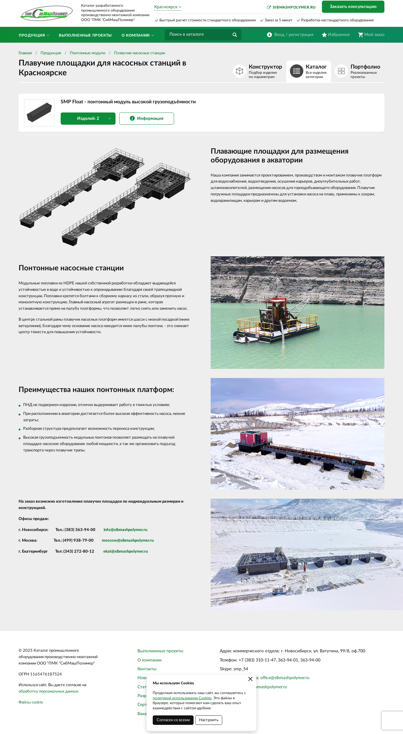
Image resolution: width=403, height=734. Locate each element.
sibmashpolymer (128, 530)
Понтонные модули (87, 53)
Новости (146, 678)
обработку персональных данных (48, 691)
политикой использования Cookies (182, 698)
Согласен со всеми (173, 720)
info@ (109, 530)
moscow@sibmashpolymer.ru (128, 541)
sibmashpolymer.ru (294, 7)
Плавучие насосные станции (139, 53)
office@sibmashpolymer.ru (284, 678)
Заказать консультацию (353, 7)
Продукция (51, 53)
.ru (145, 530)
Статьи (144, 687)
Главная (25, 53)
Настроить (208, 720)
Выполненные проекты (160, 651)
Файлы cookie (31, 702)
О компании (149, 660)
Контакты (146, 669)
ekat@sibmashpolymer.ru (125, 552)
